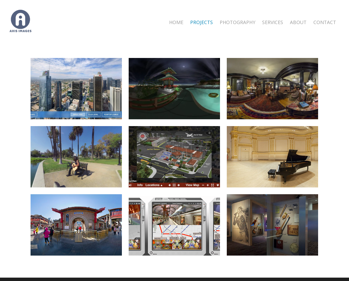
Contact (324, 22)
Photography (237, 22)
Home (176, 22)
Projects (201, 22)
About (298, 22)
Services (272, 22)
